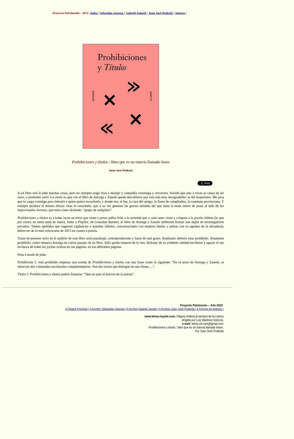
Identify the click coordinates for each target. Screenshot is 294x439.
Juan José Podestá (161, 13)
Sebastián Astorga (112, 13)
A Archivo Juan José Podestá (177, 309)
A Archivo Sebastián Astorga (107, 309)
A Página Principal (76, 309)
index (94, 13)
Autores (180, 13)
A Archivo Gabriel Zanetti (141, 309)
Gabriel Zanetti (136, 13)
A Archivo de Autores (210, 309)
